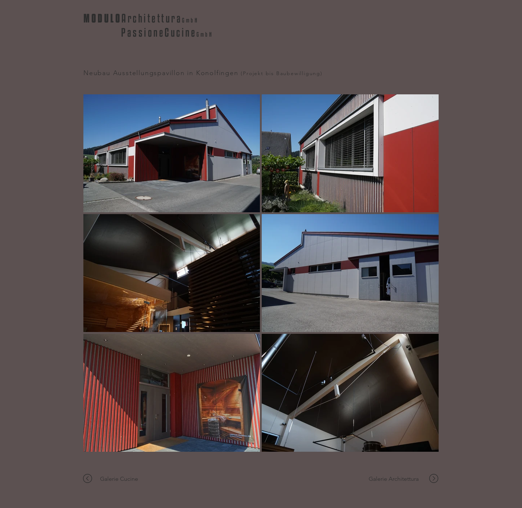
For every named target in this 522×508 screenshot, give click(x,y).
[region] (90, 478)
